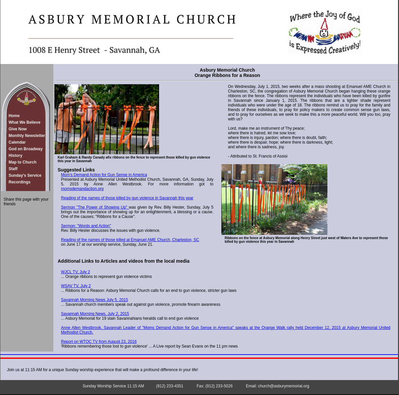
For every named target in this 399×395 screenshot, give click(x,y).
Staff (13, 168)
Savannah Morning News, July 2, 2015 (95, 313)
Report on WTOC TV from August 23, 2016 (99, 341)
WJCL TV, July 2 (75, 272)
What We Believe (24, 122)
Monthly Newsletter (27, 135)
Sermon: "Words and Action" (86, 226)
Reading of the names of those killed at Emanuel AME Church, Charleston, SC (130, 239)
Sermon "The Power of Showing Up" (95, 207)
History (15, 155)
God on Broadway (26, 149)
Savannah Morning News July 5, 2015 (94, 299)
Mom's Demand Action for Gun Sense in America (104, 174)
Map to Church (22, 162)
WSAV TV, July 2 (76, 286)
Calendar (17, 142)
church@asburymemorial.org (283, 386)
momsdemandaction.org (82, 188)
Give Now (18, 129)
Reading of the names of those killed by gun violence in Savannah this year (127, 198)
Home (14, 115)
